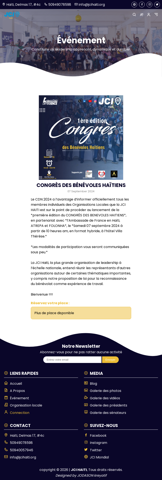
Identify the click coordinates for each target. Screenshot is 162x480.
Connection (16, 412)
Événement (16, 398)
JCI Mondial (96, 457)
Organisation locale (23, 405)
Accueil (13, 383)
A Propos (14, 390)
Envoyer (110, 359)
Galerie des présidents (105, 405)
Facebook (95, 435)
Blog (90, 383)
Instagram (95, 442)
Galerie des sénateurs (105, 412)
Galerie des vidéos (102, 398)
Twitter (93, 450)
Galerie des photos (102, 390)
